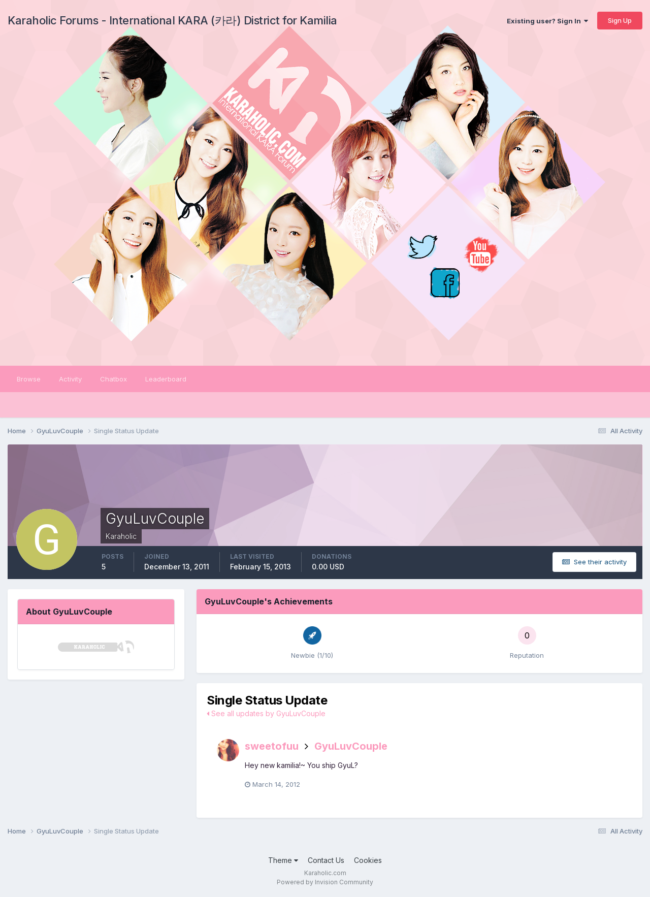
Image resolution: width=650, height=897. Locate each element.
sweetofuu (272, 746)
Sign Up (620, 20)
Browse (29, 379)
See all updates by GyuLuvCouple (266, 713)
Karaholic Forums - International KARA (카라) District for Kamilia (172, 20)
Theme (283, 860)
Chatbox (113, 379)
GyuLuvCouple (350, 746)
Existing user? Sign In (547, 21)
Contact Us (326, 860)
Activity (70, 379)
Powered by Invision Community (325, 882)
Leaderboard (165, 379)
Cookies (368, 860)
